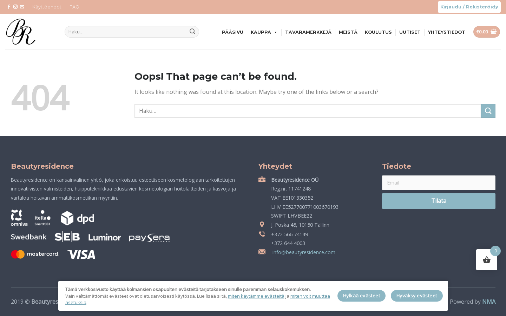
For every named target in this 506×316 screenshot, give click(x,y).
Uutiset (410, 32)
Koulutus (378, 32)
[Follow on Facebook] (9, 7)
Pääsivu (232, 32)
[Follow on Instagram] (15, 7)
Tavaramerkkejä (308, 32)
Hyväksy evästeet (416, 295)
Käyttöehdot (46, 6)
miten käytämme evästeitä (256, 296)
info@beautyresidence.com (303, 252)
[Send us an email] (22, 7)
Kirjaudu (450, 6)
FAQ (74, 6)
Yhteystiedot (446, 32)
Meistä (348, 32)
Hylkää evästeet (361, 295)
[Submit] (192, 32)
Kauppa (264, 32)
